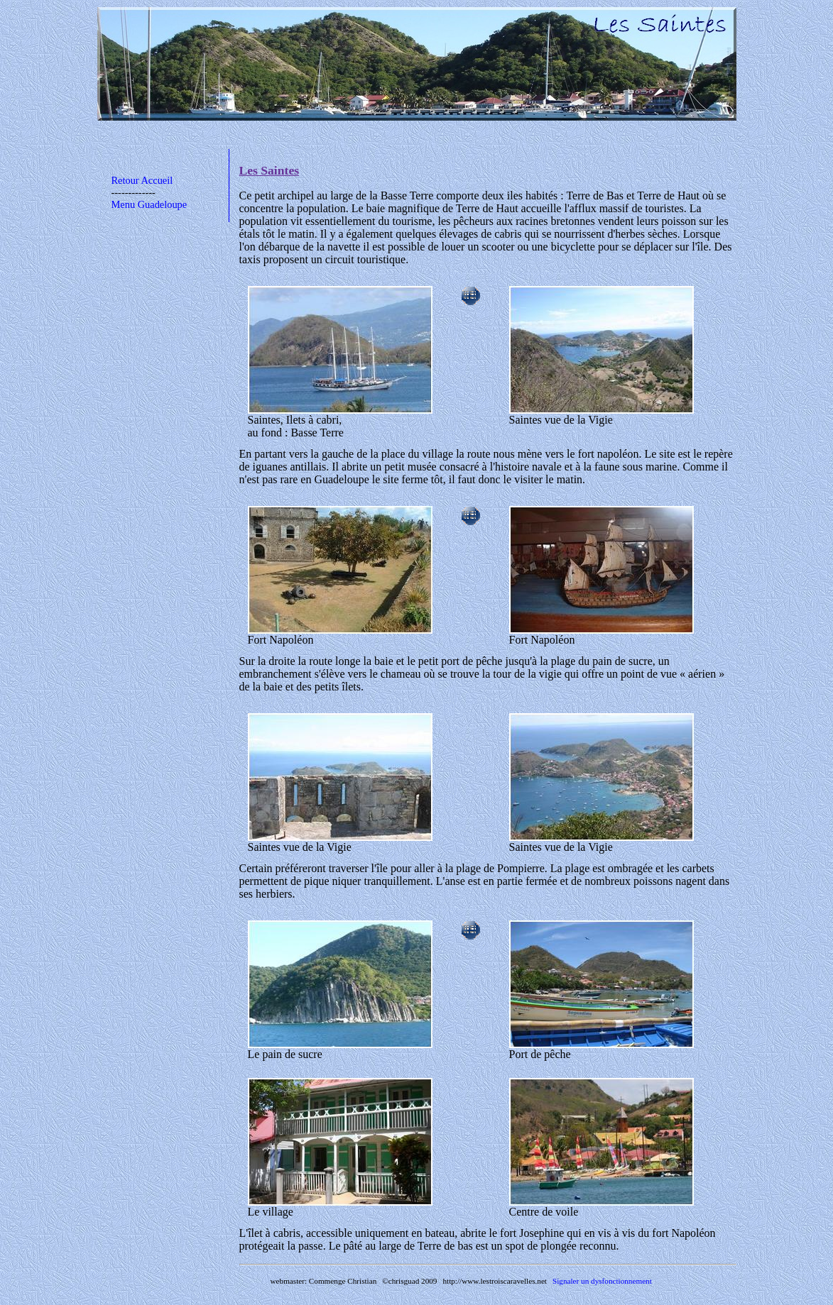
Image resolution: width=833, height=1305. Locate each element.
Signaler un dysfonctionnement (602, 1281)
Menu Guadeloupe (149, 204)
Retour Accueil (142, 180)
